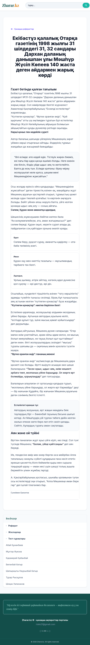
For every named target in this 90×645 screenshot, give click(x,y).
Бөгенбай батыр (14, 564)
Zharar (10, 5)
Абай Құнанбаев (14, 545)
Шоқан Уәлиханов (15, 584)
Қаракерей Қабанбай (17, 558)
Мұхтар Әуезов (14, 551)
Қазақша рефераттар (22, 29)
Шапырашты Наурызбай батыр (22, 571)
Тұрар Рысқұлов (14, 577)
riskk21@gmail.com (45, 624)
